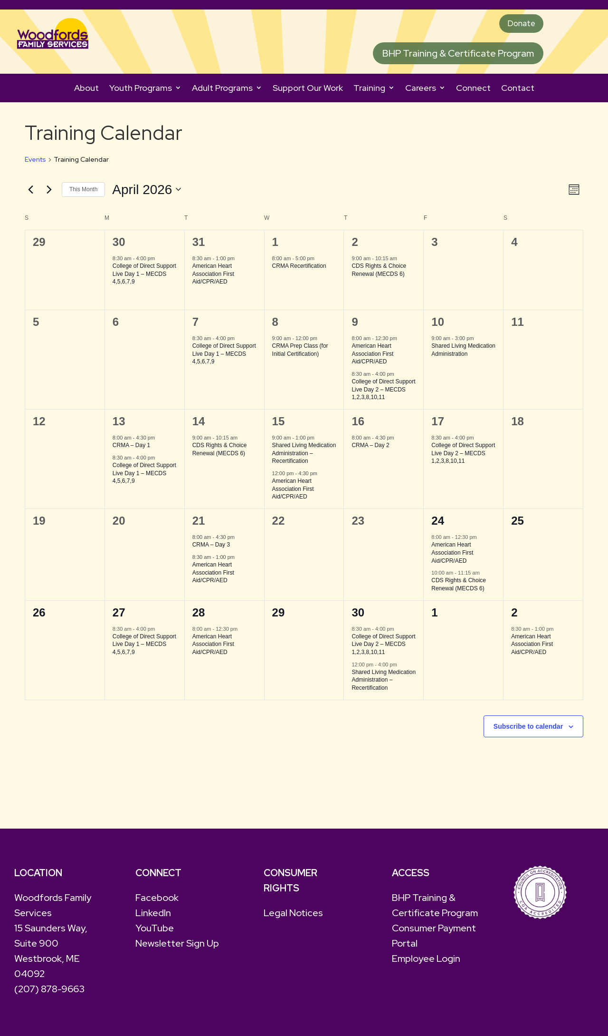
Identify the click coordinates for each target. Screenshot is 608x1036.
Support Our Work (308, 91)
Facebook (157, 901)
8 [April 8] (275, 325)
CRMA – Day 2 (370, 448)
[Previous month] (30, 192)
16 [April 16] (358, 424)
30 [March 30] (119, 245)
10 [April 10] (437, 325)
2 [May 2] (514, 615)
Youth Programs (140, 91)
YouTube (154, 931)
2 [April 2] (355, 245)
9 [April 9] (355, 325)
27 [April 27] (119, 615)
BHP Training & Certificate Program (458, 56)
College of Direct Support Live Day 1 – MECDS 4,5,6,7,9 (144, 277)
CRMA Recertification (299, 269)
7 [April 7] (195, 325)
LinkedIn (153, 916)
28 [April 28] (198, 615)
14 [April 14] (198, 424)
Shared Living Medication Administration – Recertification (304, 456)
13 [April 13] (119, 424)
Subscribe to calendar (528, 729)
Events (35, 162)
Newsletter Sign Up (177, 946)
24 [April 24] (437, 524)
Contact (517, 91)
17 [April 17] (437, 424)
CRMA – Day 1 (131, 448)
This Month (83, 192)
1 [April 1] (275, 245)
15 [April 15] (278, 424)
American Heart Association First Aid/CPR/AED (213, 277)
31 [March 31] (198, 245)
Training (369, 91)
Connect (473, 91)
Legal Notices (293, 916)
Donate (517, 25)
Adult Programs (222, 91)
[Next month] (49, 192)
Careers (420, 91)
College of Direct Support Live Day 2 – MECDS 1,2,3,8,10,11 (383, 392)
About (86, 91)
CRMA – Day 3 (211, 548)
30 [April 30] (358, 615)
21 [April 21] (198, 524)
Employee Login (426, 962)
